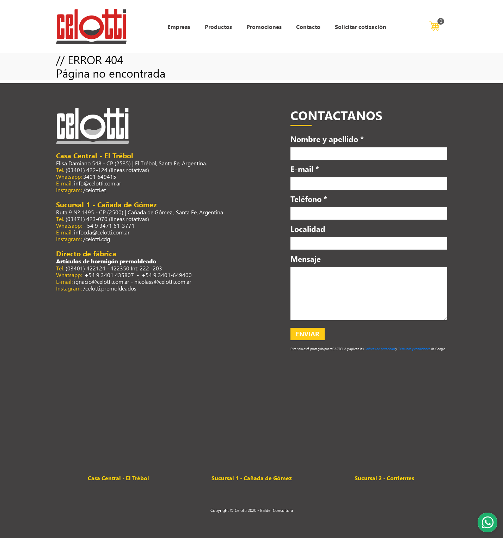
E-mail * (304, 169)
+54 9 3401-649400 (167, 275)
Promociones (264, 26)
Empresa (178, 26)
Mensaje (305, 258)
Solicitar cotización (360, 26)
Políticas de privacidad (379, 349)
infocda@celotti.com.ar (102, 232)
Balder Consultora (276, 510)
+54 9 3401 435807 (108, 275)
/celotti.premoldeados (109, 288)
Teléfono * (308, 199)
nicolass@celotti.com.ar (162, 281)
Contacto (308, 26)
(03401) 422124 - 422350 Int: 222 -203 (114, 268)
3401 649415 (99, 176)
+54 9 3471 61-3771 (109, 225)
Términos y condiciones (414, 349)
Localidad (307, 229)
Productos (218, 26)
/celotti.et (94, 190)
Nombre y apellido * (327, 139)
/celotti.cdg (96, 239)
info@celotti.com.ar (97, 183)
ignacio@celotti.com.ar (101, 281)
